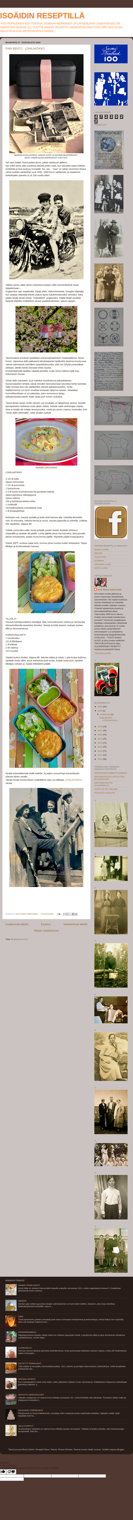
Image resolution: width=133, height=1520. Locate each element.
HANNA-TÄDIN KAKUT (29, 1285)
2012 (100, 751)
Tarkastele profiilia (102, 653)
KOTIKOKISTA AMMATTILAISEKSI (110, 773)
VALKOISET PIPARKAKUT (30, 1410)
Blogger (120, 1449)
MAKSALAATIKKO (26, 1379)
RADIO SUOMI (101, 550)
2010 (100, 759)
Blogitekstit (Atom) (19, 939)
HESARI (98, 553)
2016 (100, 734)
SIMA (20, 1316)
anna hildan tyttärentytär (109, 589)
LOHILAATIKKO (73, 780)
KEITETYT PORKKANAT (29, 1363)
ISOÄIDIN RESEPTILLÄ (42, 15)
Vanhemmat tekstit (75, 924)
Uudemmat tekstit (16, 924)
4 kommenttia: (47, 914)
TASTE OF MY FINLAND (106, 789)
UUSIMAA (99, 560)
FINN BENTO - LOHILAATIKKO (25, 48)
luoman (97, 1449)
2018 (100, 726)
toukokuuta (105, 714)
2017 (100, 730)
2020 (100, 706)
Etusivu (46, 924)
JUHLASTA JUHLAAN (104, 793)
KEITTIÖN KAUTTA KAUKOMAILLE (103, 784)
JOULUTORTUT (25, 1426)
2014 (100, 743)
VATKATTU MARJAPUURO (31, 1395)
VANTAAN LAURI (102, 564)
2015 (100, 739)
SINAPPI (22, 1301)
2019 (100, 711)
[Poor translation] (11, 1471)
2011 (100, 755)
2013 (100, 747)
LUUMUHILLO (25, 1348)
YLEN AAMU (100, 557)
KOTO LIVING (101, 568)
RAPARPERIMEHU (27, 1332)
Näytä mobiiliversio (46, 930)
